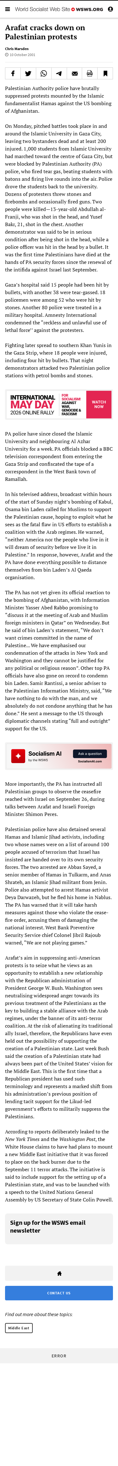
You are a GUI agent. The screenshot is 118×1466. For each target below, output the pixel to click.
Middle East (19, 1328)
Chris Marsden (17, 48)
